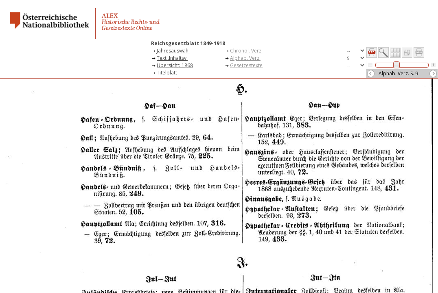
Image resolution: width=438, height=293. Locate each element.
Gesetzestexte (246, 65)
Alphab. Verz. (245, 58)
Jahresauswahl (173, 50)
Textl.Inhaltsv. (172, 58)
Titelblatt (167, 72)
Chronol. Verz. (246, 50)
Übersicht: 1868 (175, 65)
